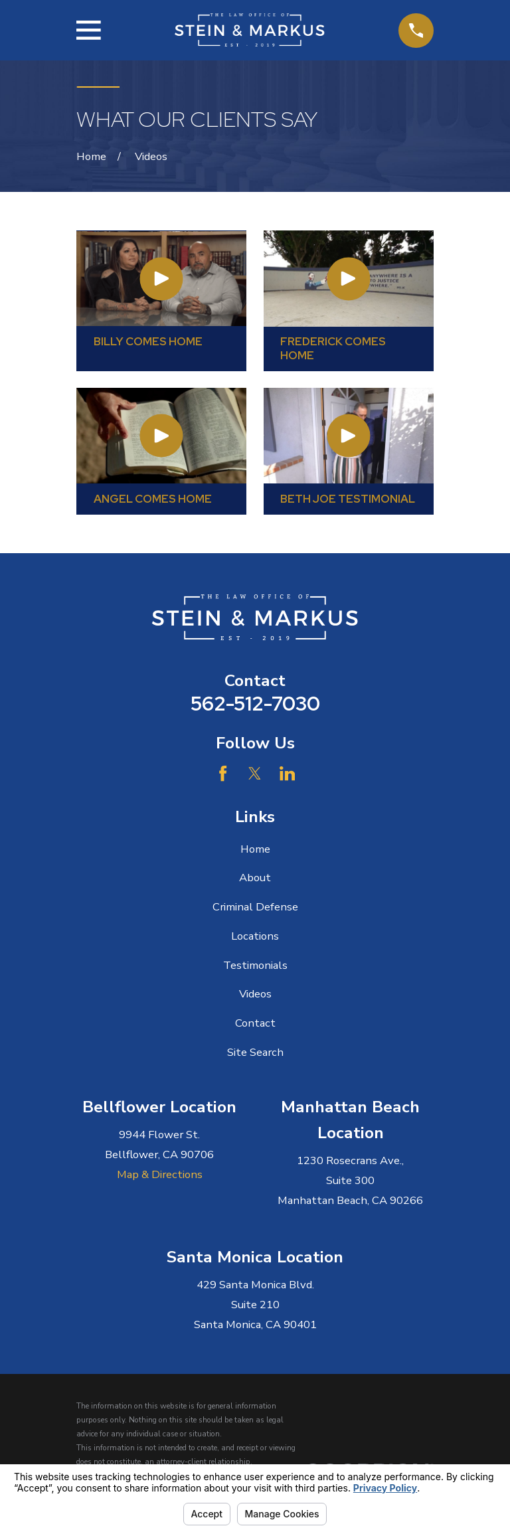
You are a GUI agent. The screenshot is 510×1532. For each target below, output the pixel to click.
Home (255, 849)
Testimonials (255, 965)
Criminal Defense (255, 906)
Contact (255, 1023)
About (255, 877)
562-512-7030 (255, 704)
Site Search (255, 1052)
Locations (255, 936)
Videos (255, 993)
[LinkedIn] (287, 773)
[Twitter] (254, 773)
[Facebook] (222, 773)
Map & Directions (160, 1174)
